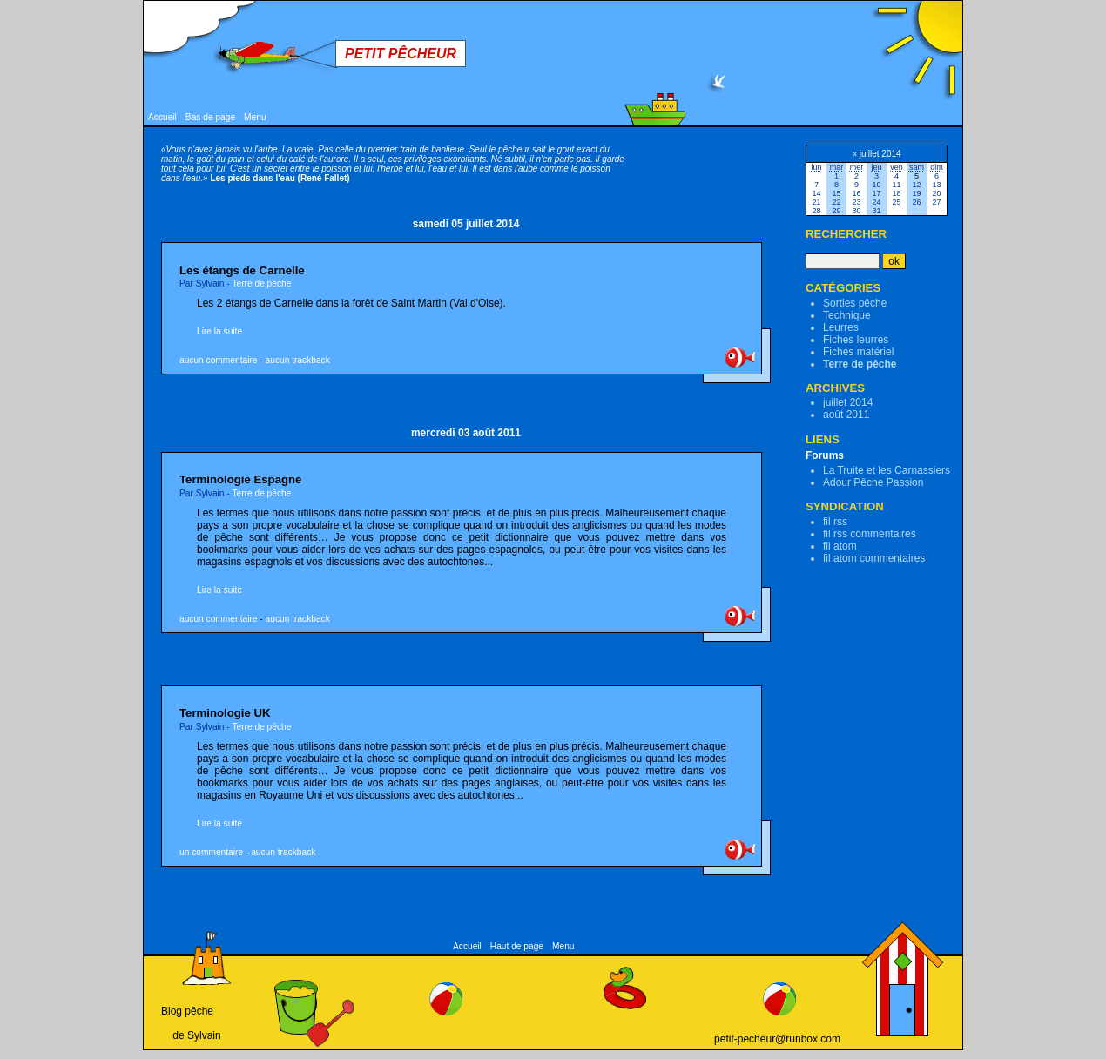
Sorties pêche (855, 303)
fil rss (835, 522)
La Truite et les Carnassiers (886, 470)
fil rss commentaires (869, 534)
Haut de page (516, 946)
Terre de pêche (261, 283)
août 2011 (846, 414)
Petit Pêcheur (400, 53)
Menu (255, 117)
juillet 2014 (848, 402)
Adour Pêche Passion (873, 482)
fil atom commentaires (874, 558)
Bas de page (210, 117)
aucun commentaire (218, 360)
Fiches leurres (855, 340)
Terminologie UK (225, 712)
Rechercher (846, 233)
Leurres (841, 327)
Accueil (162, 117)
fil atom (840, 546)
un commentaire (211, 852)
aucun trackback (298, 360)
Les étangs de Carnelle (242, 270)
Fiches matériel (858, 352)
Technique (847, 315)
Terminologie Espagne (240, 479)
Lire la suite (219, 331)
